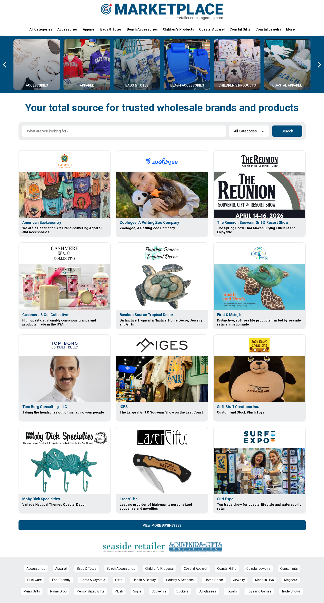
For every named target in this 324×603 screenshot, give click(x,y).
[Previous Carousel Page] (5, 64)
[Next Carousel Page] (319, 64)
